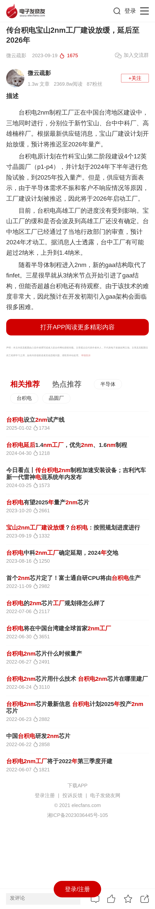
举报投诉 (85, 355)
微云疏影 (39, 73)
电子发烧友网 (105, 795)
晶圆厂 (56, 398)
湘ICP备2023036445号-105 (77, 815)
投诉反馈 (72, 795)
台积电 (24, 398)
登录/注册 (77, 889)
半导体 (107, 384)
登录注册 (45, 795)
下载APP (77, 785)
